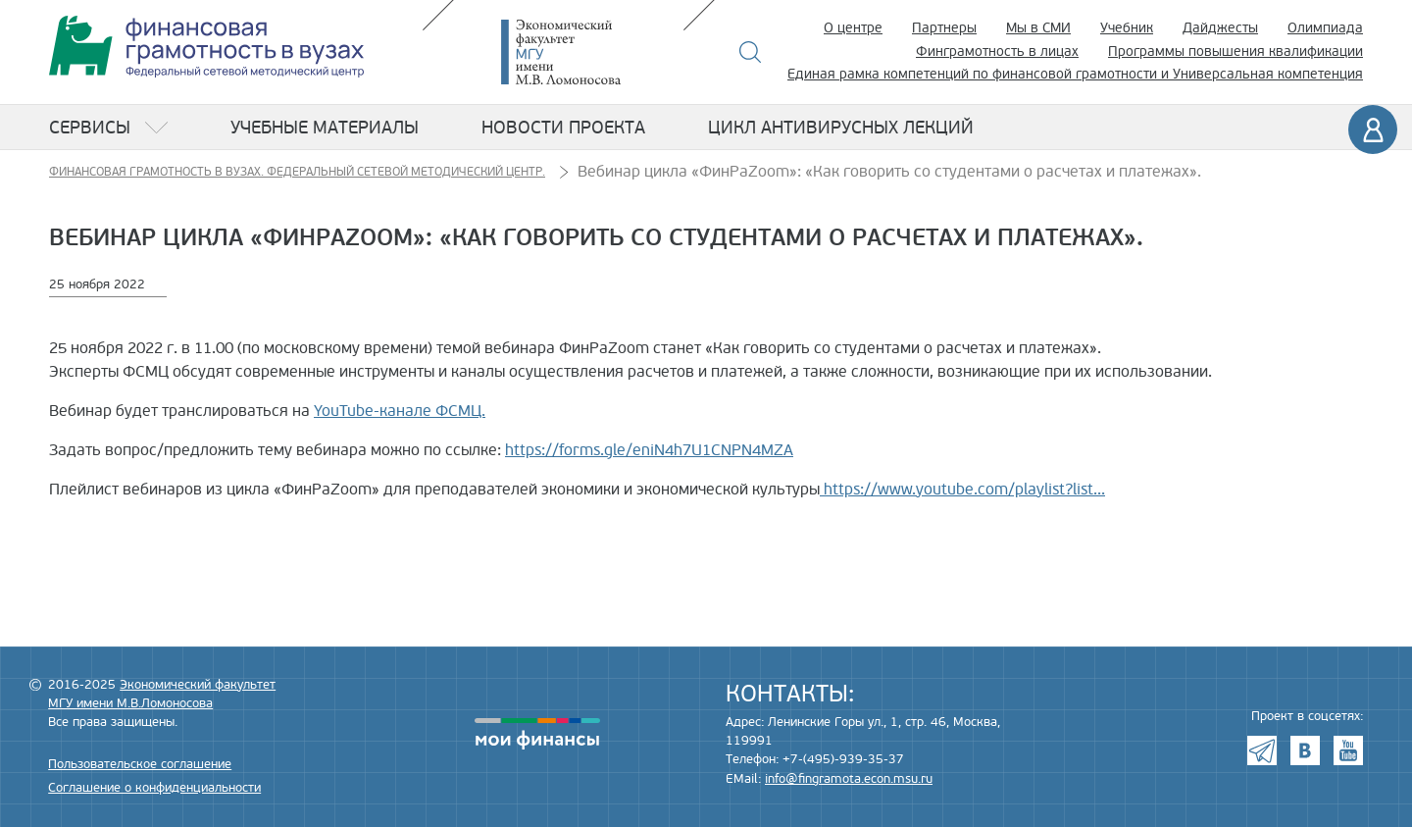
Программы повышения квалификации (1235, 51)
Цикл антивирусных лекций (841, 127)
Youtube (1348, 750)
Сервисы (89, 127)
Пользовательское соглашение (139, 764)
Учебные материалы (324, 127)
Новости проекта (563, 127)
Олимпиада (1325, 28)
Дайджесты (1220, 28)
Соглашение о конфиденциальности (154, 788)
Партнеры (944, 28)
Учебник (1126, 28)
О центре (853, 28)
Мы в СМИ (1038, 28)
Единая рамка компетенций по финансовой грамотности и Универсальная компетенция (1075, 74)
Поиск (750, 52)
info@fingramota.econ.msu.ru (849, 779)
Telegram (1262, 750)
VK (1305, 750)
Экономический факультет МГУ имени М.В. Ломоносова (590, 52)
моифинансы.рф (537, 733)
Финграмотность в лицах (997, 51)
